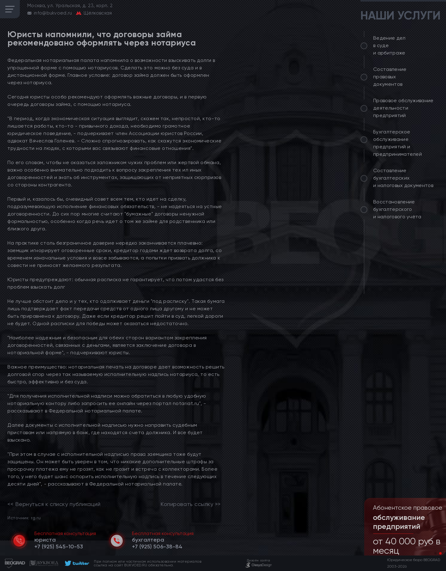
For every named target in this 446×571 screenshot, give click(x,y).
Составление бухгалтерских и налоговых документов (403, 178)
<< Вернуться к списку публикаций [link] (53, 504)
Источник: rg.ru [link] (24, 517)
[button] (435, 553)
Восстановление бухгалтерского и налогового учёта (397, 209)
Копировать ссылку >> (190, 504)
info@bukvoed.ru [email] (53, 13)
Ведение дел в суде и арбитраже (389, 45)
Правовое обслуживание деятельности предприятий (403, 108)
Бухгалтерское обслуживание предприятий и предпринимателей (397, 143)
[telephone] (58, 546)
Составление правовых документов (390, 76)
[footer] (76, 563)
